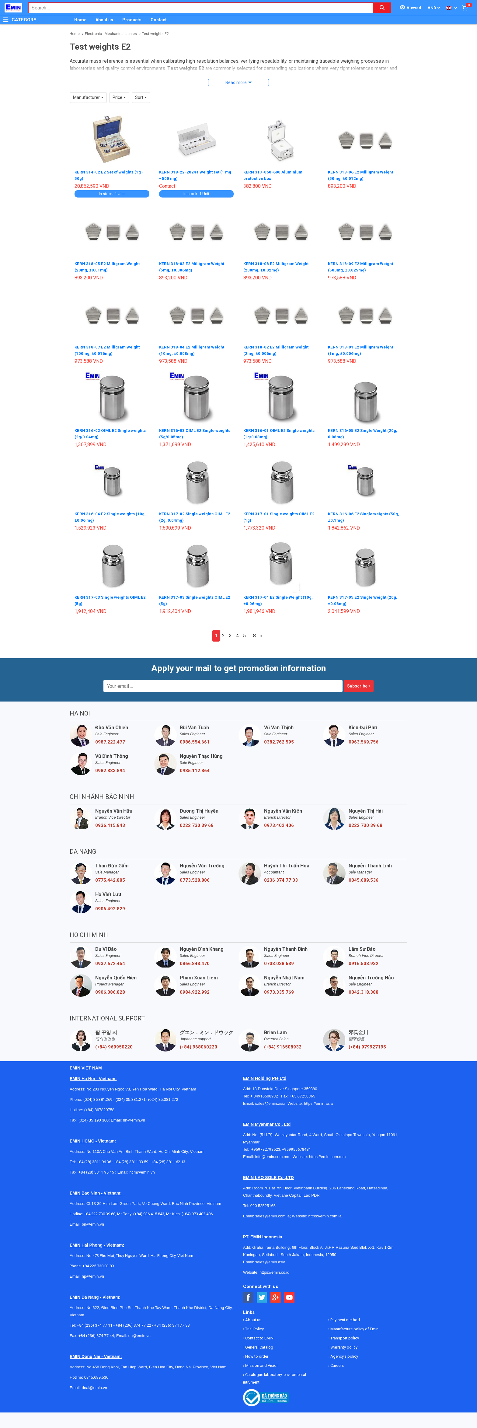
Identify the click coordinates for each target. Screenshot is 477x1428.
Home (80, 19)
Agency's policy (343, 1352)
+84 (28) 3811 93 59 (131, 1158)
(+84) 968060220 (198, 1043)
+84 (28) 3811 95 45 (96, 1168)
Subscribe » (359, 682)
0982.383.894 (110, 767)
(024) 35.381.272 (162, 1096)
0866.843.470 (195, 960)
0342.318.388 (363, 988)
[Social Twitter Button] (262, 1294)
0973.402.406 (279, 821)
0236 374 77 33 (281, 876)
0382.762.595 (279, 738)
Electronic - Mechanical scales (111, 34)
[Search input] (197, 7)
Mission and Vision (261, 1362)
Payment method (344, 1316)
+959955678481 (296, 1145)
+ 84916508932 (265, 1092)
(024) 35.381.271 (131, 1096)
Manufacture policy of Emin (353, 1325)
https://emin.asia (318, 1099)
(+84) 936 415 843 (148, 1210)
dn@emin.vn (139, 1332)
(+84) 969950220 (114, 1043)
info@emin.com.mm (273, 1153)
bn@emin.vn (93, 1220)
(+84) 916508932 (282, 1043)
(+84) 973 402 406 (197, 1210)
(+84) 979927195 (367, 1043)
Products (131, 19)
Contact (159, 19)
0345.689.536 (363, 876)
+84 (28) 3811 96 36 (94, 1158)
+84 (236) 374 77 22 (133, 1321)
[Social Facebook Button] (248, 1294)
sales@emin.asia (270, 1099)
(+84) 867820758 (99, 1106)
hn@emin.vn (134, 1116)
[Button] (6, 19)
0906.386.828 (110, 988)
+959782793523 (265, 1145)
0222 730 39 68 (197, 821)
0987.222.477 (110, 738)
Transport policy (344, 1334)
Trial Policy (254, 1325)
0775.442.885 (110, 876)
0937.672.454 (110, 960)
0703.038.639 (279, 960)
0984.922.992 (195, 988)
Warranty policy (343, 1343)
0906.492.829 (110, 905)
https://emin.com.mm (327, 1153)
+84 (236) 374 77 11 (95, 1321)
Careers (336, 1362)
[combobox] (197, 7)
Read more (236, 82)
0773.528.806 (195, 876)
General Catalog (258, 1343)
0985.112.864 (195, 767)
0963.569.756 (363, 738)
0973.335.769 (279, 988)
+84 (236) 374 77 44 (96, 1332)
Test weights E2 (155, 34)
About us (104, 19)
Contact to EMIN (258, 1334)
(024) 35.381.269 (97, 1096)
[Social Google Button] (275, 1294)
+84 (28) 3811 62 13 (168, 1158)
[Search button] (382, 7)
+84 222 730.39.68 (99, 1210)
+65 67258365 (302, 1092)
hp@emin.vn (93, 1272)
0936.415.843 (110, 821)
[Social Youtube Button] (289, 1294)
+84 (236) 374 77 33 (172, 1321)
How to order (256, 1352)
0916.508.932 (363, 960)
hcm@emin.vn (142, 1168)
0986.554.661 (195, 738)
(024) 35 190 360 (93, 1116)
